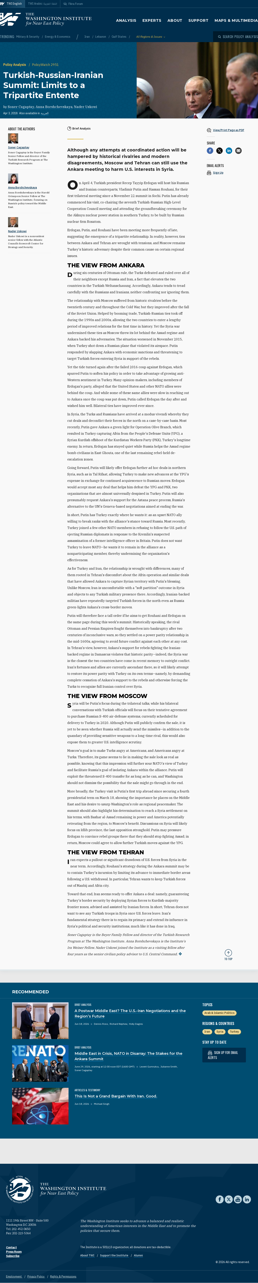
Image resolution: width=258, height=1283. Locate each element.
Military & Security (28, 36)
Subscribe (12, 1256)
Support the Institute (114, 1255)
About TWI (87, 1255)
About (175, 20)
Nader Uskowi (85, 107)
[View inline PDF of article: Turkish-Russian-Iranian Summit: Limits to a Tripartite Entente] (228, 130)
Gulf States (119, 36)
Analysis (126, 20)
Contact (11, 1247)
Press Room (14, 1252)
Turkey (234, 1031)
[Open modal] (238, 36)
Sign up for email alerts (223, 1055)
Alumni (138, 1255)
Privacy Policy (36, 1276)
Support (198, 20)
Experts (152, 20)
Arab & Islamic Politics (219, 1013)
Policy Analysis (15, 65)
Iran (87, 36)
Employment (14, 1276)
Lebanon (101, 36)
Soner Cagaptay (21, 107)
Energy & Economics (57, 36)
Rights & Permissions (63, 1276)
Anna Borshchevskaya (54, 107)
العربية (45, 113)
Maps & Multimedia (236, 20)
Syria (219, 1031)
